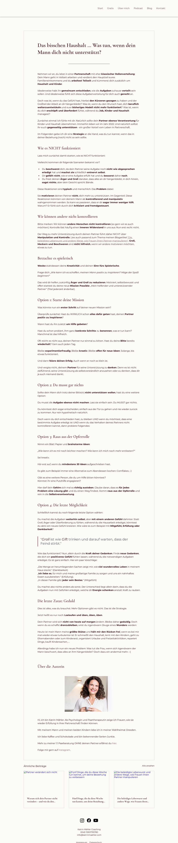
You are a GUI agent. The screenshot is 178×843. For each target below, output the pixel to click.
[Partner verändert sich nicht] (44, 782)
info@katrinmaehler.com (89, 835)
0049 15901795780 (89, 832)
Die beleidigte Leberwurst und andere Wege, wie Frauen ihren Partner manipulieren (132, 800)
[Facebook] (89, 820)
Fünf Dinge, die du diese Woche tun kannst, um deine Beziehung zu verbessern (87, 800)
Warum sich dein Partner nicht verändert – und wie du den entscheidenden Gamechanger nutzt (42, 800)
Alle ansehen (148, 765)
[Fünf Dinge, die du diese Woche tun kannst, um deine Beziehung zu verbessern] (89, 782)
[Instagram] (82, 820)
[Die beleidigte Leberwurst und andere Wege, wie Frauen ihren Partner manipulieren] (134, 782)
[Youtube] (95, 820)
